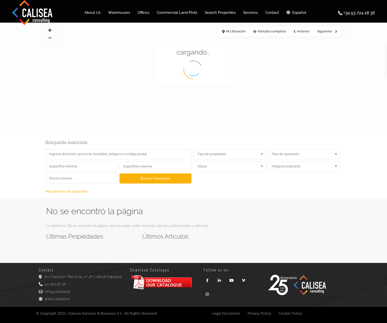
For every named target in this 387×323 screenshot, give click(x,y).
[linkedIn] (219, 278)
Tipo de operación (286, 154)
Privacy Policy (259, 313)
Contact (272, 12)
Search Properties (220, 12)
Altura (202, 166)
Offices (143, 12)
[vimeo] (243, 278)
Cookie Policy (290, 313)
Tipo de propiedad (212, 154)
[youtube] (231, 278)
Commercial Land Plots (177, 12)
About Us (92, 12)
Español (296, 12)
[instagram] (207, 292)
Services (250, 12)
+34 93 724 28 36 (359, 12)
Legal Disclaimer (226, 313)
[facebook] (207, 278)
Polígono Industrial (286, 166)
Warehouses (119, 12)
